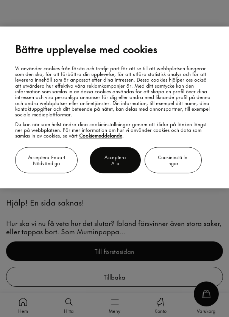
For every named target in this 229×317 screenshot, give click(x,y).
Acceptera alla (115, 160)
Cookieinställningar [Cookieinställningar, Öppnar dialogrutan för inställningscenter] (173, 160)
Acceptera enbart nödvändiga (46, 160)
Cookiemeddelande (100, 135)
